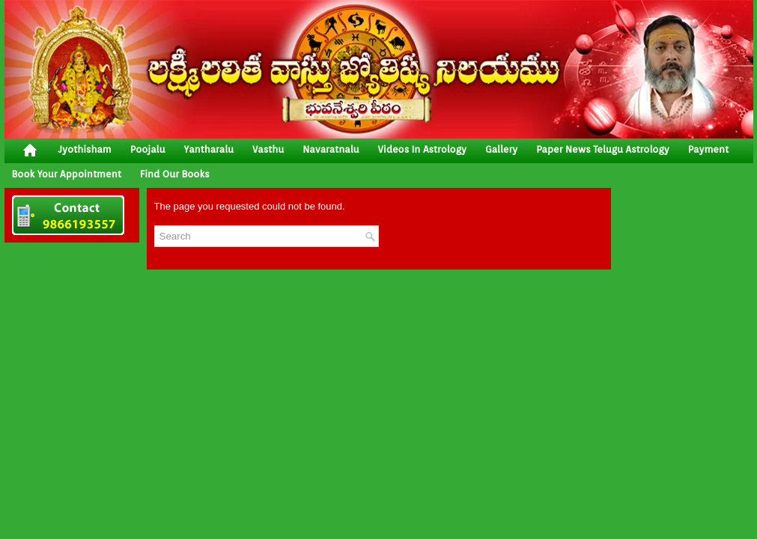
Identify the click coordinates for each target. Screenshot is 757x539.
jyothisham (85, 149)
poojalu (147, 149)
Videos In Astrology (422, 149)
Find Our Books (175, 174)
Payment (708, 149)
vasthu (268, 149)
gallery (501, 149)
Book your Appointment (66, 174)
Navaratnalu (331, 149)
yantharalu (208, 149)
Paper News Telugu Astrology (602, 149)
